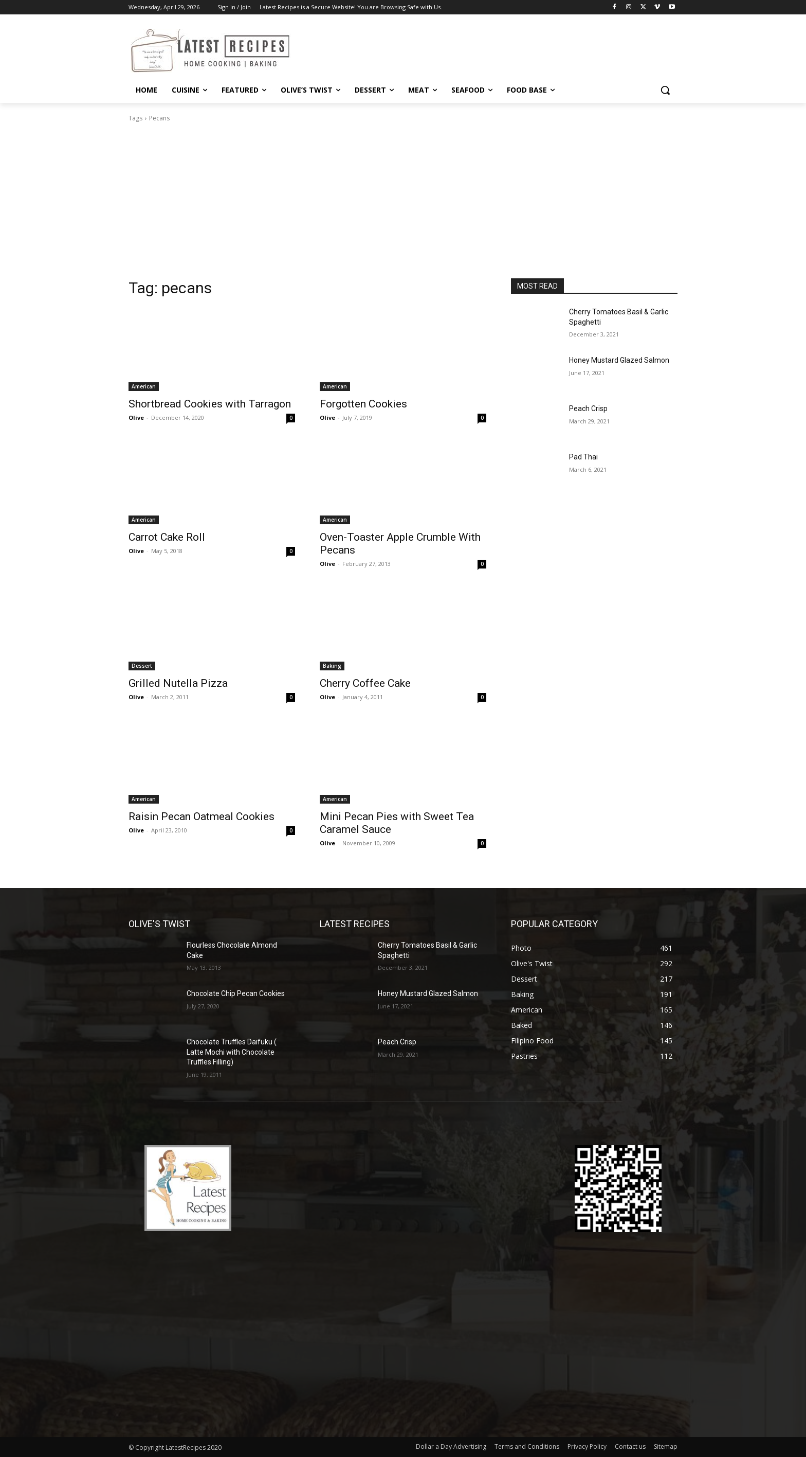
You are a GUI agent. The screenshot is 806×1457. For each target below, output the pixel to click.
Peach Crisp (588, 408)
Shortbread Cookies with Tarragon (210, 404)
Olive (136, 417)
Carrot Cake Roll (167, 537)
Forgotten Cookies (363, 404)
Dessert (142, 665)
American (144, 386)
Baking (332, 665)
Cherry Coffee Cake (365, 683)
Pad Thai (583, 457)
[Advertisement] (403, 201)
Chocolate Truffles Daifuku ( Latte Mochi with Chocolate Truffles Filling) (232, 1052)
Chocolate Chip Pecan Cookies (236, 993)
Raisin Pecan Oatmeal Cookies (201, 816)
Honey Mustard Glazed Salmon (619, 360)
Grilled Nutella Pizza (178, 683)
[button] (665, 90)
